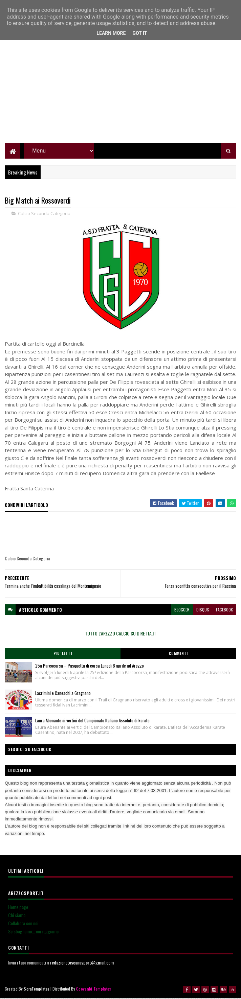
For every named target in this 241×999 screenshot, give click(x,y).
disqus (202, 610)
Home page (18, 907)
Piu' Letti (62, 654)
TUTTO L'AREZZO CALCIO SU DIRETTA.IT (120, 634)
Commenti (178, 654)
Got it (139, 33)
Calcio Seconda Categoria (44, 214)
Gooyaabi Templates (93, 990)
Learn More (111, 33)
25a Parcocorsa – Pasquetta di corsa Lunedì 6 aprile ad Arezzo (89, 666)
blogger (182, 610)
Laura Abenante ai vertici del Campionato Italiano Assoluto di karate (92, 721)
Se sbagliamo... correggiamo (33, 932)
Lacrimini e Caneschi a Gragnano (63, 694)
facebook (224, 610)
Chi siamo (16, 916)
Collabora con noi (23, 924)
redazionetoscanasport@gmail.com (82, 963)
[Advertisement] (120, 96)
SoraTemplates (36, 990)
